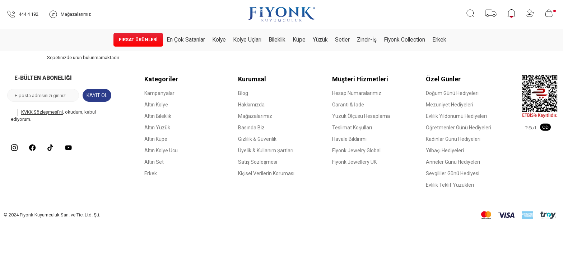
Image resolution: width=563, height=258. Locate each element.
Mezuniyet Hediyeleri (449, 105)
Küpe (299, 40)
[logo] (281, 14)
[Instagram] (14, 147)
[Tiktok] (50, 147)
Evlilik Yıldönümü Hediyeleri (456, 116)
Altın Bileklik (157, 116)
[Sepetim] (550, 13)
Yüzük (320, 40)
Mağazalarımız (255, 116)
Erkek (439, 40)
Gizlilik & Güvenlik (257, 139)
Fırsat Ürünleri (138, 39)
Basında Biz (251, 127)
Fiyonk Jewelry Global (356, 150)
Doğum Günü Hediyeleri (452, 93)
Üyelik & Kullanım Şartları (265, 150)
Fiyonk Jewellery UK (354, 162)
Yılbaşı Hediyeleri (445, 150)
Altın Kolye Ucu (161, 150)
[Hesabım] (530, 13)
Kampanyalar (159, 93)
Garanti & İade (348, 105)
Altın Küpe (155, 139)
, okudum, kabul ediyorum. (53, 115)
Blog (243, 93)
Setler (342, 40)
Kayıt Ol (97, 95)
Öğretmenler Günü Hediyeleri (458, 127)
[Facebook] (32, 147)
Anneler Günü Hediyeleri (453, 162)
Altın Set (154, 162)
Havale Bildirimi (349, 139)
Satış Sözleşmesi (257, 162)
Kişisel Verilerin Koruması (266, 173)
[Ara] (470, 13)
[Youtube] (68, 147)
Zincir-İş (367, 40)
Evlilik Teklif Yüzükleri (450, 185)
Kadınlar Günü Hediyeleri (453, 139)
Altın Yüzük (157, 127)
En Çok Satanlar (186, 40)
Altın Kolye (156, 105)
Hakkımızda (251, 105)
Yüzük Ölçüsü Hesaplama (361, 116)
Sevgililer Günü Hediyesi (452, 173)
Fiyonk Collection (404, 40)
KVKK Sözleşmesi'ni (42, 112)
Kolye (219, 40)
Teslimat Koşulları (352, 127)
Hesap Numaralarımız (356, 93)
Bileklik (277, 40)
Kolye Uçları (247, 40)
